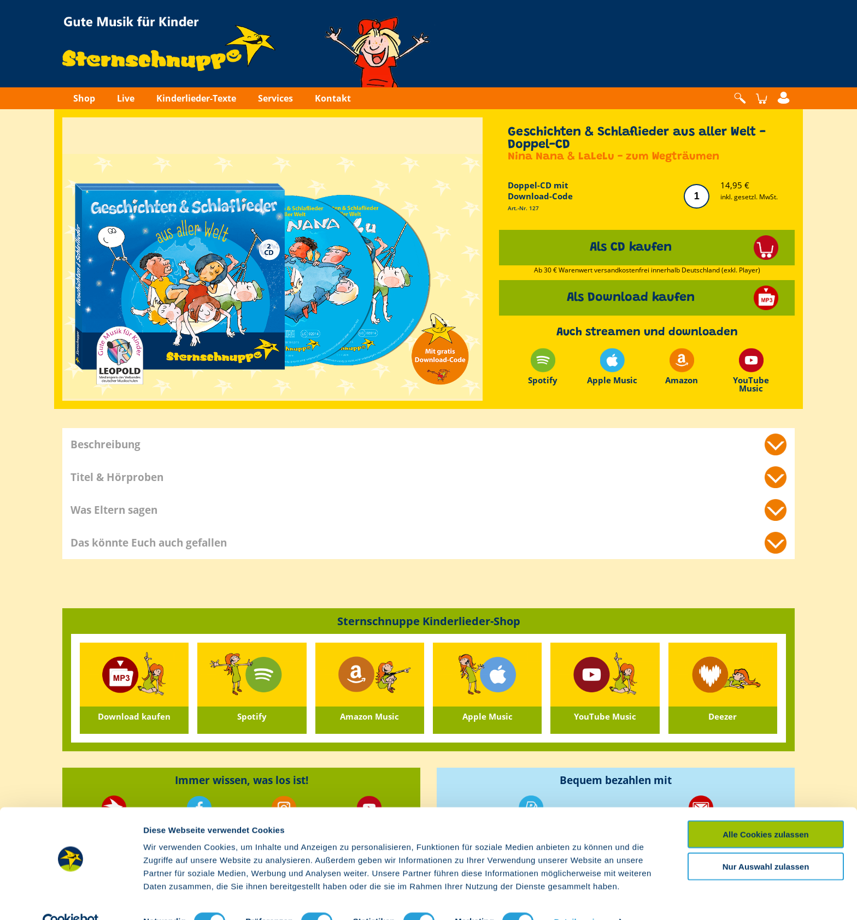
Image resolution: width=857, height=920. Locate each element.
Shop (84, 98)
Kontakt (333, 98)
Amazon (681, 366)
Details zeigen (581, 898)
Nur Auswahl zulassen (766, 843)
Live (125, 98)
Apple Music (612, 366)
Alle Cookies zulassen (766, 811)
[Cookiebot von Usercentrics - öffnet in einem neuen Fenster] (71, 899)
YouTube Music (751, 370)
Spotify (542, 366)
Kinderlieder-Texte (196, 98)
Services (275, 98)
